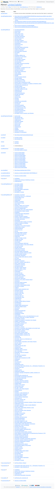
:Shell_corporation (19, 277)
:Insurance (17, 45)
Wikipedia (18, 487)
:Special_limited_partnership (21, 437)
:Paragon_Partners (19, 324)
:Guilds (17, 99)
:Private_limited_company (21, 282)
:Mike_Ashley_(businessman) (21, 305)
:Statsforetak (18, 340)
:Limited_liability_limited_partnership (23, 422)
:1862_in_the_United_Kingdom (22, 388)
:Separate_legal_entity (20, 87)
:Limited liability (20, 152)
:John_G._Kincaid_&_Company (21, 380)
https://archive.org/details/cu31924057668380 (24, 25)
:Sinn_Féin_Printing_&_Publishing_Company (24, 179)
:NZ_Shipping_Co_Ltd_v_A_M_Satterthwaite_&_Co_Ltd (26, 316)
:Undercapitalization (19, 29)
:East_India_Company (20, 48)
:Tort (16, 54)
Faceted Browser (41, 1)
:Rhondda (17, 200)
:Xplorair (17, 368)
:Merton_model (18, 348)
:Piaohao (17, 281)
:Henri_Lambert (18, 409)
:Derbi (17, 360)
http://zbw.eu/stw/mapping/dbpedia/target (24, 134)
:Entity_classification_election (21, 436)
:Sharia (17, 309)
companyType (5, 463)
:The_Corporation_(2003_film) (21, 243)
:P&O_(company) (19, 448)
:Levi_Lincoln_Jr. (18, 270)
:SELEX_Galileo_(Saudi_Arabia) (21, 450)
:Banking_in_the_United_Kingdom (22, 225)
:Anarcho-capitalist (19, 105)
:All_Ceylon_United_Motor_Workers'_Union (24, 407)
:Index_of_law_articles (20, 413)
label (3, 145)
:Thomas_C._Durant (19, 326)
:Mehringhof (18, 383)
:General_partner (19, 290)
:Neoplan (17, 359)
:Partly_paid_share (19, 426)
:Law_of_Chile (18, 415)
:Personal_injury (19, 44)
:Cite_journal (18, 122)
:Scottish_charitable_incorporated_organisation (25, 438)
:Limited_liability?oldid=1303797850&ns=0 (26, 173)
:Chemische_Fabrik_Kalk (20, 378)
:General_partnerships (20, 110)
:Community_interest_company (22, 329)
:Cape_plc (17, 353)
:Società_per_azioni (19, 235)
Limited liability (15, 4)
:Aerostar (17, 363)
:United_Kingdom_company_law (22, 333)
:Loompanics (18, 361)
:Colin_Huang (18, 343)
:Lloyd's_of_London (19, 286)
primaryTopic (5, 480)
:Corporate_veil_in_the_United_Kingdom (24, 209)
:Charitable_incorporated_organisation (23, 376)
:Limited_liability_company (21, 41)
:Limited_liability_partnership (21, 47)
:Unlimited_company (20, 68)
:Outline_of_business (20, 194)
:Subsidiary (18, 43)
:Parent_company (19, 70)
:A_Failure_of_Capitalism (20, 355)
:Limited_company (19, 40)
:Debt (16, 75)
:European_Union (19, 33)
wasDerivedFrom (5, 173)
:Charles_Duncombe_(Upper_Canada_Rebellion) (25, 405)
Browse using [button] (13, 1)
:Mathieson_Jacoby (19, 313)
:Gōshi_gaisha (18, 370)
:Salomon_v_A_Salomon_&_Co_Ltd (22, 67)
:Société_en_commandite (20, 101)
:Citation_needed (19, 121)
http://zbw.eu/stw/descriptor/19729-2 (22, 170)
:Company (17, 242)
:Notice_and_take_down (20, 345)
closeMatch (4, 170)
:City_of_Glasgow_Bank (20, 208)
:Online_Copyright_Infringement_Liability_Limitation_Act (27, 372)
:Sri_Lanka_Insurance (20, 263)
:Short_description (19, 130)
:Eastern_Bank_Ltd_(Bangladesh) (22, 217)
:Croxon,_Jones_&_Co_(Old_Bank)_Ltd (23, 339)
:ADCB (17, 391)
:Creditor (17, 52)
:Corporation (18, 62)
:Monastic (17, 95)
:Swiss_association (19, 274)
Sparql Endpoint (50, 1)
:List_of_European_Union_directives (23, 410)
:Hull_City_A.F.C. (18, 229)
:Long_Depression (19, 60)
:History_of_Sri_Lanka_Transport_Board (23, 279)
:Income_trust (18, 411)
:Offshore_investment (20, 264)
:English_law (18, 66)
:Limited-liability (19, 188)
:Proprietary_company (20, 59)
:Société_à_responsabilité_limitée (22, 285)
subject (3, 137)
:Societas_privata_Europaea (21, 207)
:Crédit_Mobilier (19, 379)
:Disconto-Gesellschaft (20, 310)
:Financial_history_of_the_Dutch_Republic (24, 244)
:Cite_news (17, 124)
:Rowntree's (18, 347)
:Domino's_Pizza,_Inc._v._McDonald (23, 196)
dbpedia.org (39, 7)
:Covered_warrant (19, 400)
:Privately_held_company (20, 233)
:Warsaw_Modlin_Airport (20, 306)
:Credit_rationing (19, 291)
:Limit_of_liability (19, 186)
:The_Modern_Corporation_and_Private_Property (26, 341)
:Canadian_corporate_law (21, 322)
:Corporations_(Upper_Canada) (22, 211)
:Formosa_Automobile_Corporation (23, 475)
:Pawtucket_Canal (19, 364)
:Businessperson (19, 228)
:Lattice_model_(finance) (20, 267)
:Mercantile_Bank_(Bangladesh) (22, 213)
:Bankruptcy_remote (20, 227)
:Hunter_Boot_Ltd (19, 295)
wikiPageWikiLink (5, 29)
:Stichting (17, 220)
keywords (5, 465)
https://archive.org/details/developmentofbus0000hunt (26, 27)
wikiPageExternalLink (6, 16)
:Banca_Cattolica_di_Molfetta (21, 223)
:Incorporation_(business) (21, 51)
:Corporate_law (18, 58)
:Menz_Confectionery (20, 321)
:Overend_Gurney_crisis (20, 107)
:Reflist (17, 129)
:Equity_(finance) (19, 325)
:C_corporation (18, 351)
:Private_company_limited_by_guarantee (24, 440)
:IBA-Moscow (18, 181)
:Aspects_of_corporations (21, 132)
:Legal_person (18, 247)
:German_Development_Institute (22, 441)
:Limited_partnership (20, 36)
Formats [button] (20, 1)
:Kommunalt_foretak (20, 419)
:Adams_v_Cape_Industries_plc (22, 392)
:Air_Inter (17, 204)
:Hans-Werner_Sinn (19, 197)
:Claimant (17, 103)
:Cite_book (17, 116)
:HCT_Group (18, 299)
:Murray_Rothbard (19, 50)
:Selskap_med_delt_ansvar (21, 417)
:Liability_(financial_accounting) (22, 63)
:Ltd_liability (18, 190)
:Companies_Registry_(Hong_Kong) (23, 445)
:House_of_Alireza (19, 442)
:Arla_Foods (18, 259)
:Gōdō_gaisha (18, 240)
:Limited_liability (20, 175)
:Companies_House (19, 202)
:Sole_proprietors (19, 111)
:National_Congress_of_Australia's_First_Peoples (25, 320)
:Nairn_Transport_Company (21, 216)
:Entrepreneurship (19, 37)
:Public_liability (18, 86)
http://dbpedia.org (24, 7)
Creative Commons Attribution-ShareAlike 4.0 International (40, 487)
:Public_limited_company (20, 254)
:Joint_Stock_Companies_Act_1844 (22, 82)
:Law (16, 231)
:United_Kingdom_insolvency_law (22, 334)
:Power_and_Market (19, 79)
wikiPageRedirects (6, 184)
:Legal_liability (18, 78)
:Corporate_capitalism (20, 330)
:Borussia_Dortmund (20, 248)
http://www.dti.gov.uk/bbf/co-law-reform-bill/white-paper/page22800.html (30, 21)
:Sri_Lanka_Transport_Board (21, 332)
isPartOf (3, 134)
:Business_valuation (19, 371)
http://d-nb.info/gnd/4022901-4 (21, 162)
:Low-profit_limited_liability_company (23, 431)
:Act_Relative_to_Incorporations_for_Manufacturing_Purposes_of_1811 (30, 433)
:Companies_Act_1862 (20, 81)
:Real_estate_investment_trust (22, 289)
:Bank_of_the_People (20, 384)
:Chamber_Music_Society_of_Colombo (23, 221)
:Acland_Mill (18, 337)
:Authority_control (19, 118)
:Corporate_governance (20, 71)
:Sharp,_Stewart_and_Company (22, 205)
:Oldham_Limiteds (19, 414)
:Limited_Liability (19, 184)
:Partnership (18, 198)
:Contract (17, 308)
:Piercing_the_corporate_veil (21, 85)
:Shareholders (18, 91)
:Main (16, 128)
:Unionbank (18, 453)
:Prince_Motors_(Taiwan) (20, 463)
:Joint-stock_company (20, 250)
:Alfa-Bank (17, 271)
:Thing (17, 141)
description (4, 13)
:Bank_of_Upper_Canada (20, 237)
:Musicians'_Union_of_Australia (22, 425)
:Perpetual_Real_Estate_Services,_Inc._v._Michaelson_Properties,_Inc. (30, 365)
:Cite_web (17, 125)
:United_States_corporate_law (21, 382)
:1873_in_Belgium (19, 406)
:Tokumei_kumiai (19, 266)
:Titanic (17, 258)
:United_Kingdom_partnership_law (23, 429)
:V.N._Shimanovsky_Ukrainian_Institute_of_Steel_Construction (28, 402)
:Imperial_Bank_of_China (20, 395)
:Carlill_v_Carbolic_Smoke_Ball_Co (22, 262)
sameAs (3, 152)
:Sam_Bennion (18, 390)
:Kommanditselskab (19, 430)
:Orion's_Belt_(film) (19, 293)
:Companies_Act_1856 (20, 106)
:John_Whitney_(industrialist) (21, 396)
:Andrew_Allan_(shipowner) (21, 394)
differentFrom (4, 148)
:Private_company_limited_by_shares (23, 252)
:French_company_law (20, 399)
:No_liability (18, 72)
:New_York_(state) (19, 35)
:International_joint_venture (21, 444)
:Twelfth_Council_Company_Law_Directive (24, 113)
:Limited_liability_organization (22, 189)
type (2, 141)
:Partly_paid (18, 102)
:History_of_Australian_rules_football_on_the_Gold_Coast (27, 328)
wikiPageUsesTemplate (6, 116)
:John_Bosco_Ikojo (19, 386)
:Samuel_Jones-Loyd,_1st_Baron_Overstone (24, 317)
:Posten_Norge (18, 446)
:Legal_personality (19, 94)
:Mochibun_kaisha (19, 403)
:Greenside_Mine (19, 215)
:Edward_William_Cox (20, 55)
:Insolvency (18, 31)
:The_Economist (19, 64)
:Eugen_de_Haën (19, 239)
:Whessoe (17, 336)
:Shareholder (18, 74)
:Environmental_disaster (20, 76)
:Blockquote (18, 120)
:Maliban (17, 178)
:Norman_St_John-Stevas (20, 56)
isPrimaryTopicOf (5, 175)
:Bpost (17, 287)
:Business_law (18, 90)
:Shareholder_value (19, 297)
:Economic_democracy (20, 278)
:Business (17, 236)
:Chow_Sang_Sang (19, 367)
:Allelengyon (18, 302)
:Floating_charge (19, 246)
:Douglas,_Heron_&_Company (21, 352)
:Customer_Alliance (19, 472)
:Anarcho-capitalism (19, 283)
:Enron (17, 374)
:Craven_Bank (18, 224)
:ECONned (17, 314)
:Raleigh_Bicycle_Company (21, 349)
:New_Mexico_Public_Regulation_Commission (25, 423)
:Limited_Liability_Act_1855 (21, 89)
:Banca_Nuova (18, 294)
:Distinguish (18, 126)
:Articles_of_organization (20, 427)
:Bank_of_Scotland (19, 201)
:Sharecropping (18, 312)
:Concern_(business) (19, 260)
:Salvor (17, 98)
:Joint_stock (18, 97)
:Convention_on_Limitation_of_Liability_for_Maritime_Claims (28, 83)
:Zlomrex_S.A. (18, 449)
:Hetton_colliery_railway (20, 268)
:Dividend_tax (18, 398)
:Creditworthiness (19, 109)
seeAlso (4, 478)
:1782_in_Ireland (19, 387)
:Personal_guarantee (20, 93)
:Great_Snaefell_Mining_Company (22, 301)
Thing (9, 7)
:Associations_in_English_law (21, 434)
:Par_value (17, 32)
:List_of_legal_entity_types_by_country (23, 256)
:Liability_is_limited (19, 192)
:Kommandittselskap (20, 418)
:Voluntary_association (20, 255)
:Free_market (18, 39)
